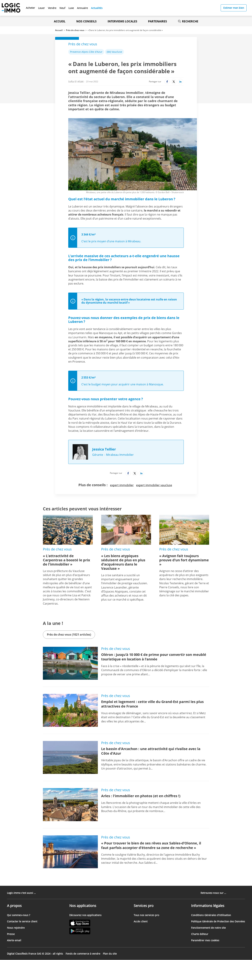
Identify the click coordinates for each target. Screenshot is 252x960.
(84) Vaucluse (114, 51)
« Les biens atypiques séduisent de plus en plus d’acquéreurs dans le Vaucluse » (123, 562)
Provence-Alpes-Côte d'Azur (86, 51)
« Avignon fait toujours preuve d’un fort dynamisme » (184, 560)
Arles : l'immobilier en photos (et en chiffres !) (140, 795)
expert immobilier (122, 485)
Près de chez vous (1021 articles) (69, 634)
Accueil (59, 21)
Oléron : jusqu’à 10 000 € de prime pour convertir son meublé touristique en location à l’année (153, 656)
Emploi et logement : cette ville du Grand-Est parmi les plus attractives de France (152, 704)
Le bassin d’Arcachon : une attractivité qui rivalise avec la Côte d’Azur (150, 751)
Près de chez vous (75, 30)
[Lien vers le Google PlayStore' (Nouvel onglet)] (85, 931)
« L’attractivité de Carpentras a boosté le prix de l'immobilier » (66, 560)
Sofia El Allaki (76, 81)
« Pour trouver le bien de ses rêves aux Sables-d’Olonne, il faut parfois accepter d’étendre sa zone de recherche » (151, 845)
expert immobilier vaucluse (154, 485)
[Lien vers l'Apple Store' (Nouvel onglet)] (85, 923)
